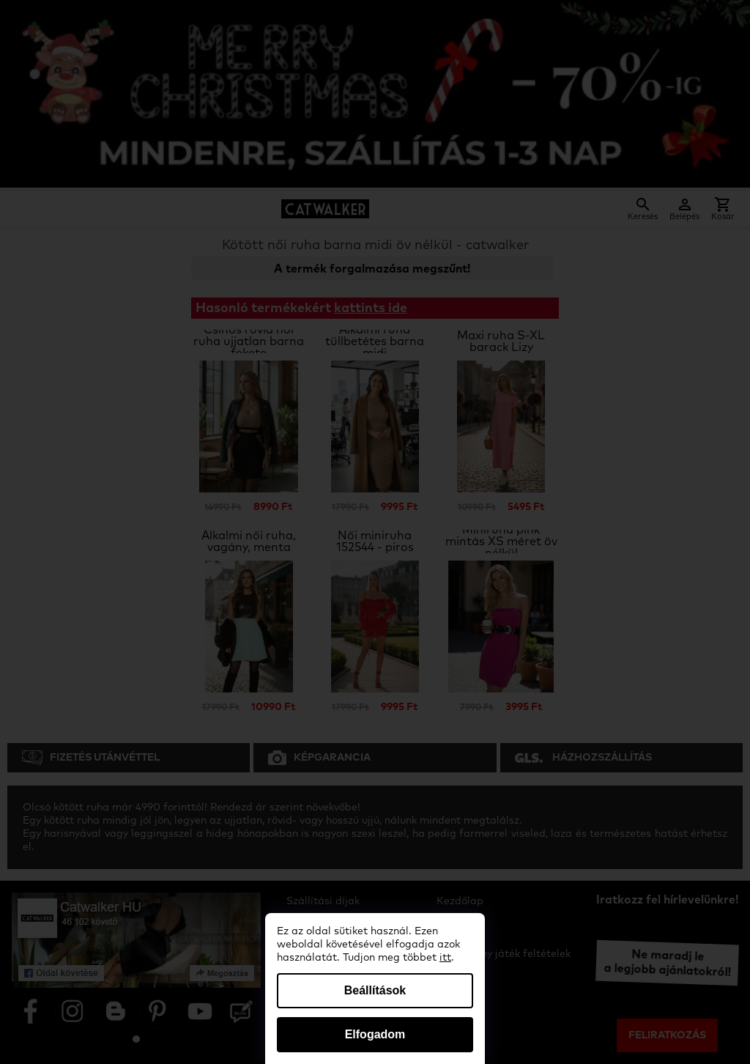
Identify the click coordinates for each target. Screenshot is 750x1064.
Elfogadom (375, 1034)
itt (445, 958)
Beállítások (375, 990)
